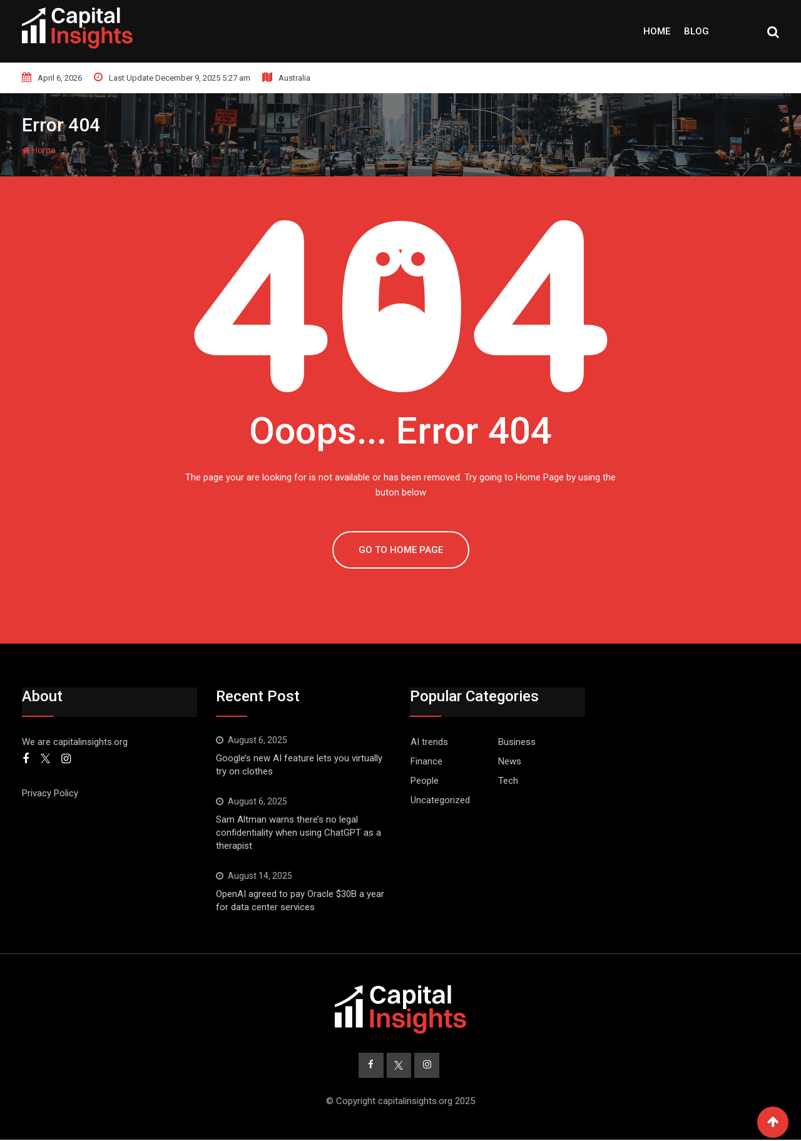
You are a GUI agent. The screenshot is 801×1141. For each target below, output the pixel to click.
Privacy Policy (50, 793)
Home (656, 31)
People (425, 780)
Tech (508, 780)
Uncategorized (440, 800)
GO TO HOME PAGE (401, 549)
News (509, 761)
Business (517, 742)
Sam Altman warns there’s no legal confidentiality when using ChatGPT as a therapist (298, 832)
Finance (426, 761)
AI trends (429, 742)
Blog (696, 31)
